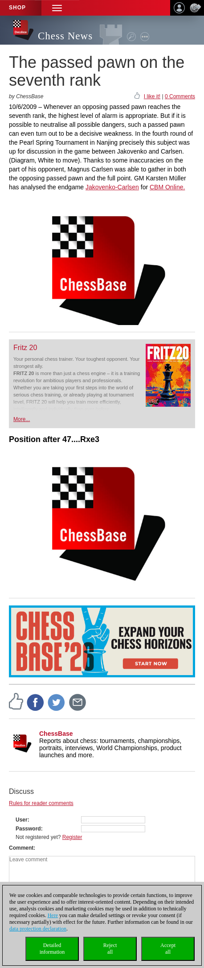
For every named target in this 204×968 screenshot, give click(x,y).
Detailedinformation (52, 948)
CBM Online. (167, 187)
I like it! (152, 96)
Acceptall (167, 948)
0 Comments (180, 96)
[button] (57, 8)
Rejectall (110, 948)
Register (72, 837)
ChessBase (56, 733)
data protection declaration (37, 929)
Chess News (65, 36)
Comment (21, 848)
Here (53, 915)
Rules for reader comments (41, 803)
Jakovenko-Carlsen (112, 187)
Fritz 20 (25, 347)
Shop (17, 7)
